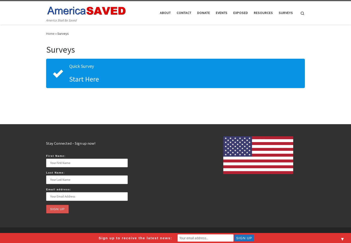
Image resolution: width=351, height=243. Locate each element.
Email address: (58, 189)
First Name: (56, 155)
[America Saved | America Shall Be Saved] (86, 9)
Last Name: (55, 172)
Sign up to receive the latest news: (135, 238)
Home (50, 33)
